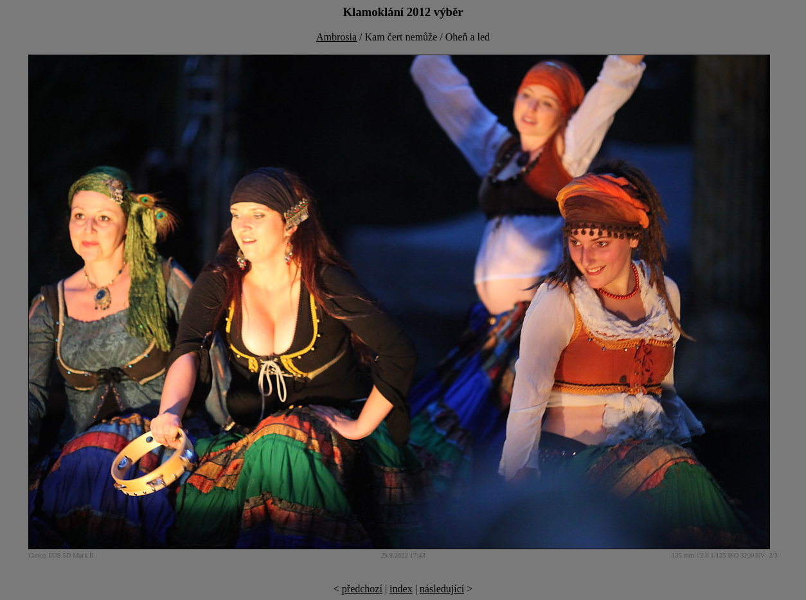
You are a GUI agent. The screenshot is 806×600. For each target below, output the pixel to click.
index (401, 588)
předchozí (362, 588)
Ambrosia (336, 36)
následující (442, 588)
